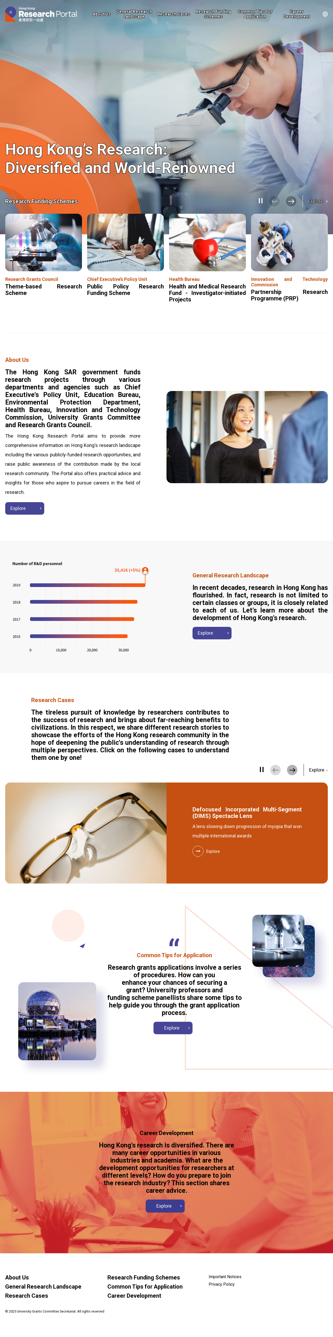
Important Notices (225, 1276)
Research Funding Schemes (213, 14)
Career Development (296, 14)
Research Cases (173, 14)
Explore (316, 201)
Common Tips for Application (255, 14)
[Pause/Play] (261, 200)
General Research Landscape (134, 14)
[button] (291, 201)
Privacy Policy (222, 1284)
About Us (102, 14)
